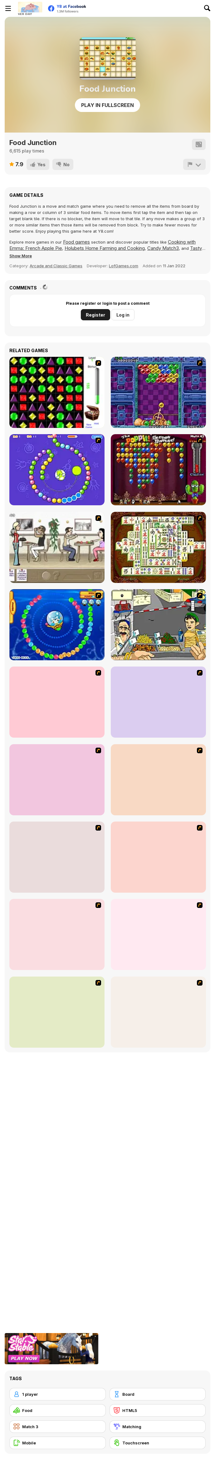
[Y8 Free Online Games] (29, 8)
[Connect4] (57, 779)
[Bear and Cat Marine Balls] (57, 624)
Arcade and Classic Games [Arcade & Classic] (56, 265)
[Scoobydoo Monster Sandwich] (158, 779)
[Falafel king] (158, 624)
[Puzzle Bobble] (158, 392)
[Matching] (158, 1426)
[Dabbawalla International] (57, 857)
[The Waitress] (57, 547)
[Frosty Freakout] (158, 857)
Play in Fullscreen (107, 105)
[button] (20, 255)
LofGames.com (123, 265)
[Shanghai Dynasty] (158, 547)
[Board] (158, 1394)
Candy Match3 (163, 248)
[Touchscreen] (158, 1443)
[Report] (194, 164)
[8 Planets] (57, 469)
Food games (76, 242)
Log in (122, 315)
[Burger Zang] (57, 1012)
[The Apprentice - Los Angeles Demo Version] (57, 934)
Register (95, 315)
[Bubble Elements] (57, 702)
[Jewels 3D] (57, 392)
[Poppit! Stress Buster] (158, 469)
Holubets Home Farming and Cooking (105, 248)
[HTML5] (158, 1410)
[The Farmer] (158, 1012)
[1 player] (57, 1394)
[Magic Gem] (158, 702)
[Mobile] (57, 1443)
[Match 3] (57, 1426)
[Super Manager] (158, 934)
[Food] (57, 1410)
